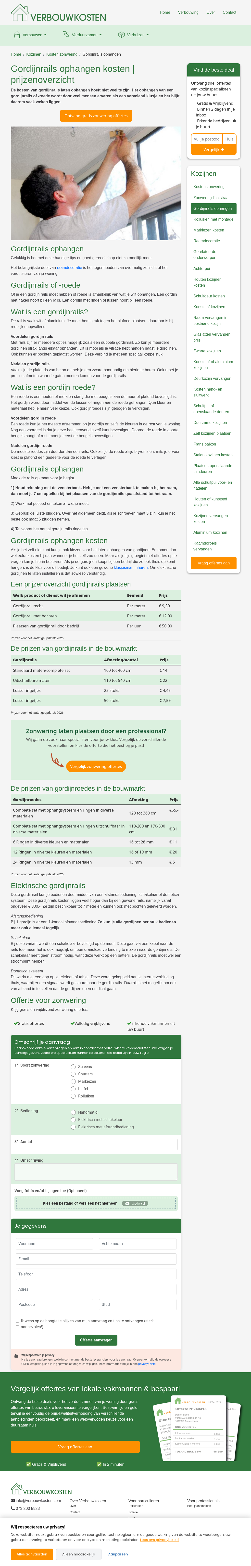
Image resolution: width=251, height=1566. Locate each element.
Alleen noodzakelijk (78, 1554)
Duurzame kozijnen (210, 422)
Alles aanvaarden (32, 1554)
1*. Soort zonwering (31, 1065)
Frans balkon (204, 444)
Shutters (85, 1074)
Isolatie (133, 1512)
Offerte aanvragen (96, 1340)
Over (210, 12)
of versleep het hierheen (80, 1203)
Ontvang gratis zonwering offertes (96, 115)
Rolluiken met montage (213, 219)
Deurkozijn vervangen (212, 378)
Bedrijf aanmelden (199, 1506)
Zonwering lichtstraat (211, 198)
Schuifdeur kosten (209, 296)
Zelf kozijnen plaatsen (212, 433)
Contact (229, 12)
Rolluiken (86, 1096)
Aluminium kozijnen (210, 532)
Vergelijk (213, 150)
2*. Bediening (26, 1110)
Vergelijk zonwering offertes (96, 766)
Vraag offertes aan (214, 563)
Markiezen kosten (208, 230)
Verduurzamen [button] (80, 35)
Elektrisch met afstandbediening (106, 1127)
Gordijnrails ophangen (102, 54)
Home (165, 12)
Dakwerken (135, 1506)
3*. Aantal (23, 1141)
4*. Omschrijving (28, 1160)
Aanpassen (118, 1554)
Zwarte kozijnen (207, 351)
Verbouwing (188, 12)
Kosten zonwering (61, 54)
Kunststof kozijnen (209, 307)
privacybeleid (147, 1364)
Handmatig (88, 1112)
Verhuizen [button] (131, 35)
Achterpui (201, 269)
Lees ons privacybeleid (159, 1539)
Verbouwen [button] (28, 35)
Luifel (83, 1088)
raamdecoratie (69, 268)
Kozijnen (33, 54)
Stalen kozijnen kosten (213, 455)
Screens (85, 1066)
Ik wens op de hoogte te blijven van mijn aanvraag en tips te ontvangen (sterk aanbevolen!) (87, 1324)
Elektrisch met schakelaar (100, 1119)
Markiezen (87, 1081)
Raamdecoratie (206, 241)
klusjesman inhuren (131, 567)
